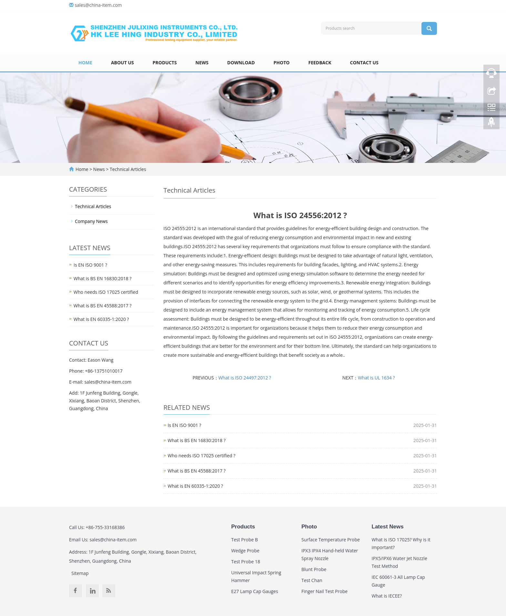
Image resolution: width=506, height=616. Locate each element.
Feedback (319, 62)
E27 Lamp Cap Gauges (254, 591)
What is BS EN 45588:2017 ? (197, 471)
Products (165, 62)
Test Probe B (244, 539)
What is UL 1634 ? (376, 378)
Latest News (388, 527)
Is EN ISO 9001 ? (184, 425)
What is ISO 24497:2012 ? (244, 378)
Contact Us (364, 62)
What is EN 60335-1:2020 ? (195, 486)
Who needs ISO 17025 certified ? (202, 455)
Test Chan (311, 580)
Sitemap (79, 573)
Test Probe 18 (245, 561)
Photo (282, 62)
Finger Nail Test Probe (324, 591)
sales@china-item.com (98, 5)
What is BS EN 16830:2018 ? (197, 440)
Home (85, 62)
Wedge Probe (245, 550)
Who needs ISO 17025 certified (106, 292)
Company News (91, 221)
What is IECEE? (387, 596)
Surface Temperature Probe (330, 539)
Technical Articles (127, 169)
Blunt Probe (313, 569)
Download (241, 62)
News (202, 62)
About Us (122, 62)
